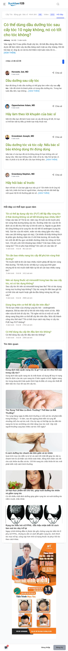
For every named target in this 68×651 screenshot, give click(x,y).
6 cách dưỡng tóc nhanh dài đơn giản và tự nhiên (29, 453)
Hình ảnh (36, 14)
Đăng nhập (45, 647)
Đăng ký (59, 647)
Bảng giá (17, 14)
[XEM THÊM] (9, 53)
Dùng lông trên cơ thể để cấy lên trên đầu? (28, 304)
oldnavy (7, 40)
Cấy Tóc (9, 14)
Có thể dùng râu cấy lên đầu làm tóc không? (28, 331)
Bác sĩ (25, 14)
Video (49, 14)
